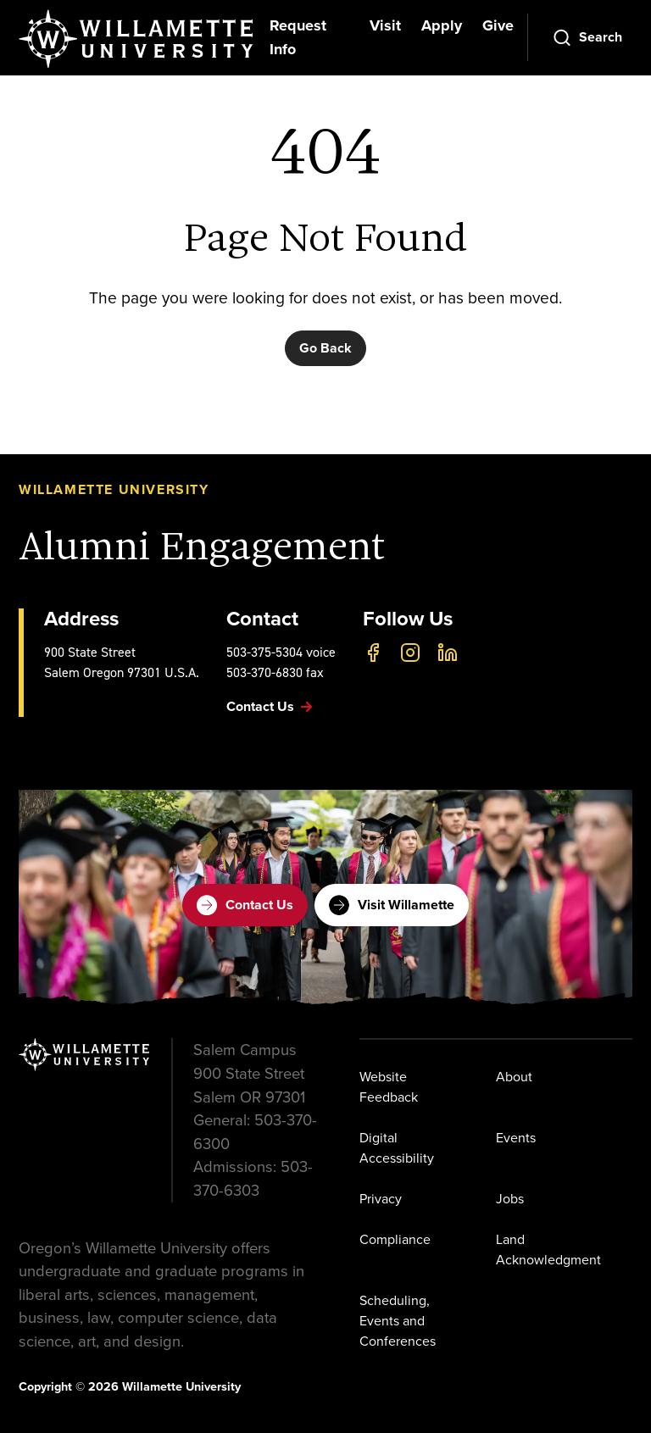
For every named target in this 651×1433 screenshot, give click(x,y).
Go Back (325, 348)
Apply (441, 25)
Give (498, 25)
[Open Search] (587, 37)
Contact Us (245, 905)
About (514, 1076)
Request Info (298, 37)
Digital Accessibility (396, 1148)
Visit (385, 25)
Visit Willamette (391, 905)
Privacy (380, 1198)
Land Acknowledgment (548, 1249)
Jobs (510, 1198)
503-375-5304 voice (281, 652)
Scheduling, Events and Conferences (397, 1321)
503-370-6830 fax (275, 672)
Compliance (395, 1239)
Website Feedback (388, 1087)
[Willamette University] (137, 39)
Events (516, 1137)
